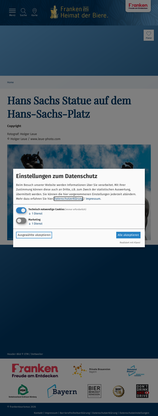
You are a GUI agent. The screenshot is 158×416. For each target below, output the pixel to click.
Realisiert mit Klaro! (130, 242)
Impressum (93, 198)
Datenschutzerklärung (68, 198)
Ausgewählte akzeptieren (34, 235)
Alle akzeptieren (128, 235)
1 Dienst (35, 213)
